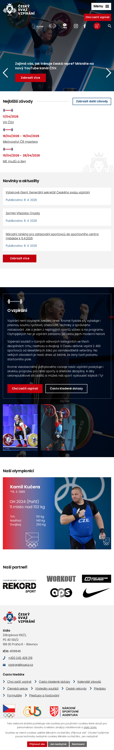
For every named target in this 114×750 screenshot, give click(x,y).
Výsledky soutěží (47, 689)
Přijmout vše (37, 744)
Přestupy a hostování (44, 695)
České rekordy (76, 689)
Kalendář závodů (89, 682)
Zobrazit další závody (92, 101)
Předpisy (100, 689)
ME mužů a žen (14, 161)
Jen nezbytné (58, 744)
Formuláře (14, 695)
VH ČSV (8, 122)
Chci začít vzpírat (97, 17)
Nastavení (78, 744)
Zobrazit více (19, 258)
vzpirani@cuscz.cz (20, 665)
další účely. (90, 727)
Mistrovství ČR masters (20, 141)
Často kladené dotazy (66, 388)
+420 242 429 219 (20, 658)
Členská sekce (17, 689)
